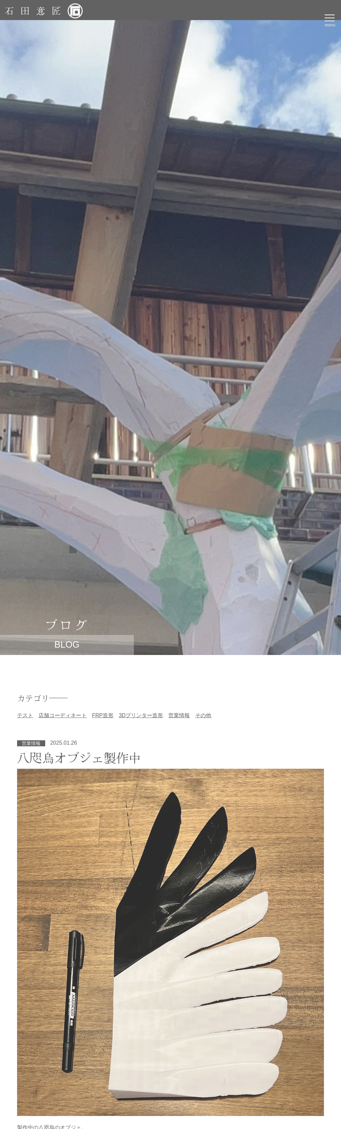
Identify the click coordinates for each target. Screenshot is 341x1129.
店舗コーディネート (62, 715)
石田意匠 (36, 10)
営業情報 (179, 715)
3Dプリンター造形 (141, 715)
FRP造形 (102, 715)
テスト (25, 715)
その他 (203, 715)
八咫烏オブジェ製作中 (79, 757)
